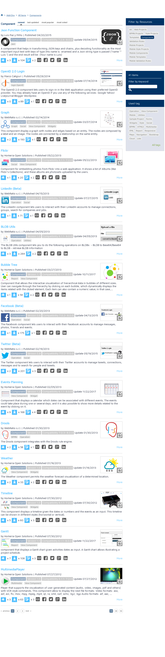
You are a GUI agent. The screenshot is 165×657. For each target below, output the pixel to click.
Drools (5, 423)
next (27, 611)
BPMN (14, 437)
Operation (16, 202)
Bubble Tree (9, 265)
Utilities (27, 240)
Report (14, 278)
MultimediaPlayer (13, 569)
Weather (7, 458)
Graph (5, 112)
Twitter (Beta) (10, 344)
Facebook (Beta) (12, 306)
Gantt (5, 531)
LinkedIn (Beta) (11, 188)
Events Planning (12, 382)
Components (35, 15)
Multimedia (16, 583)
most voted (62, 22)
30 (116, 611)
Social (23, 126)
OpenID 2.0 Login (13, 71)
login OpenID (17, 85)
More (119, 60)
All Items (22, 15)
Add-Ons (10, 15)
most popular (48, 22)
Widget (33, 396)
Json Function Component (19, 30)
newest (21, 22)
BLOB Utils (8, 226)
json (13, 44)
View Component (37, 126)
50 (121, 611)
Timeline (7, 493)
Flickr (4, 150)
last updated (33, 22)
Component (18, 39)
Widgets (52, 126)
